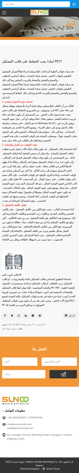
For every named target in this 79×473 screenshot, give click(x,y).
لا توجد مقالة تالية (9, 328)
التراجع (70, 315)
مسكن (67, 30)
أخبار (59, 30)
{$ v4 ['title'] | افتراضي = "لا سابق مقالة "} (27, 324)
